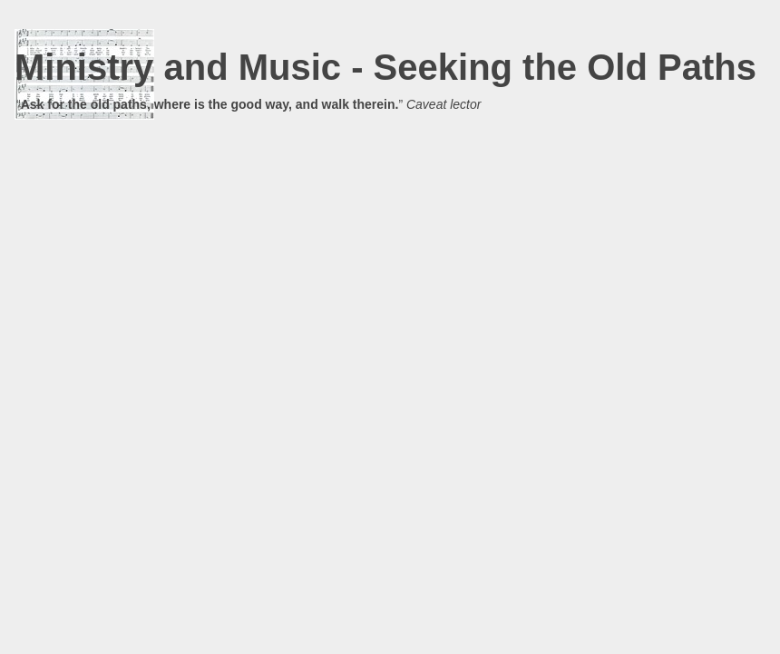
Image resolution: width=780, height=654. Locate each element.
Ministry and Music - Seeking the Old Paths (385, 67)
